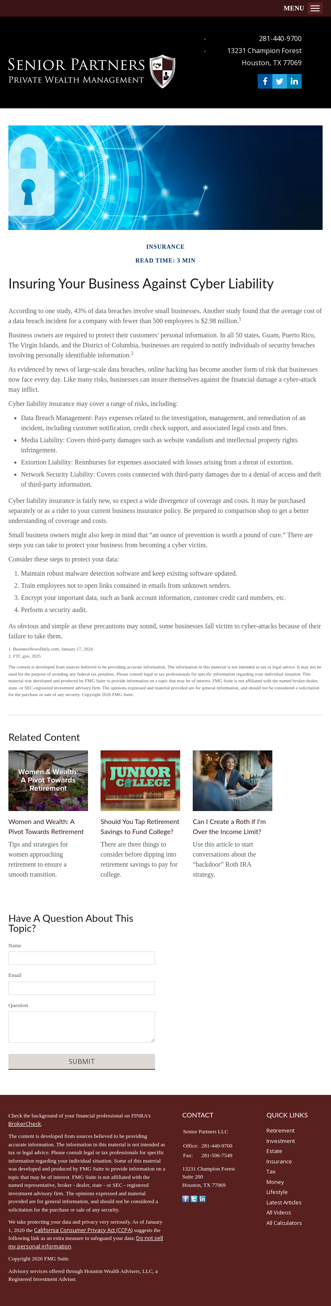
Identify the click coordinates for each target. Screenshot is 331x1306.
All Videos (278, 1212)
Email (14, 975)
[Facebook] (185, 1198)
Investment (280, 1141)
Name (14, 945)
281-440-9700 (280, 38)
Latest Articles (284, 1202)
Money (275, 1182)
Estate (274, 1151)
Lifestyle (277, 1192)
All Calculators (284, 1223)
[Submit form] (81, 1062)
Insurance (279, 1161)
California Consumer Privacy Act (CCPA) (83, 1230)
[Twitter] (194, 1198)
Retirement (280, 1130)
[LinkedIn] (202, 1198)
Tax (271, 1171)
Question (18, 1005)
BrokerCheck (24, 1123)
